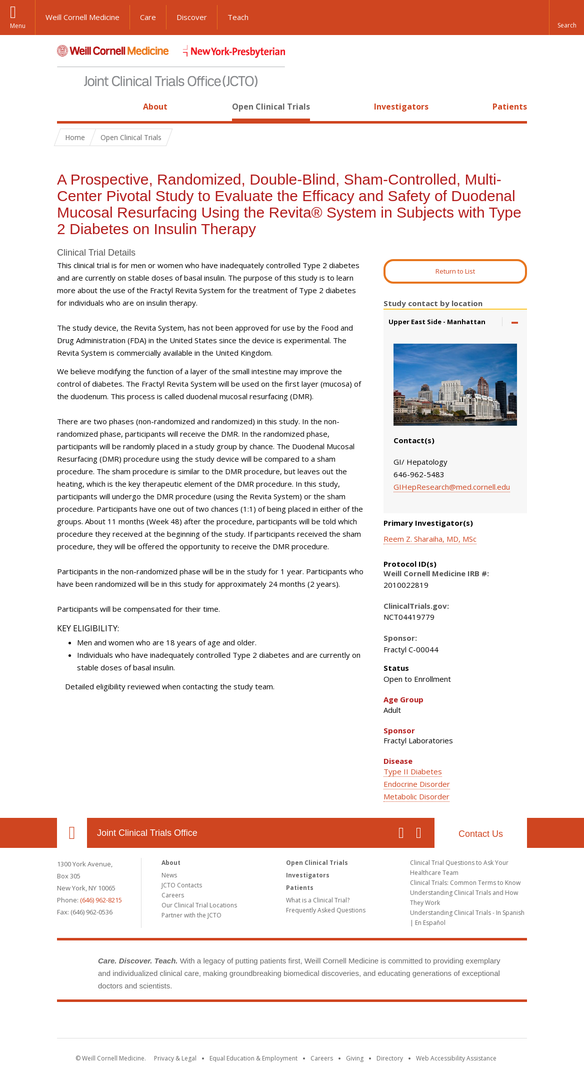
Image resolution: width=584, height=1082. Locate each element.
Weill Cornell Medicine (83, 17)
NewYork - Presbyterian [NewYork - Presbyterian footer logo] (376, 1022)
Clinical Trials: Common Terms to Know (465, 882)
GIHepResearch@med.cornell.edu (452, 487)
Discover (191, 17)
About (155, 106)
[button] (566, 17)
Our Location (72, 833)
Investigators (401, 106)
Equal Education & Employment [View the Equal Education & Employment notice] (254, 1058)
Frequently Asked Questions (326, 910)
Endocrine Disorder (417, 784)
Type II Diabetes (413, 771)
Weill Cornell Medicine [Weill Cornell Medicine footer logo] (219, 1022)
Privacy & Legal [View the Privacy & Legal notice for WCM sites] (175, 1058)
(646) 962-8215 (101, 899)
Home (68, 107)
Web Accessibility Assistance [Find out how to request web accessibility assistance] (456, 1058)
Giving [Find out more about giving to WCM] (355, 1058)
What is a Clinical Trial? (318, 900)
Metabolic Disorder (417, 796)
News (169, 875)
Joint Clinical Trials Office (147, 833)
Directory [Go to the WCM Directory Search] (389, 1058)
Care (148, 17)
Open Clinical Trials (271, 106)
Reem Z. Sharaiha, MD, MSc (430, 539)
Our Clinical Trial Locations (199, 905)
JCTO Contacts (182, 885)
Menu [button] (18, 26)
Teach (238, 17)
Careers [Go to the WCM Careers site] (321, 1058)
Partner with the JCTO (192, 915)
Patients (509, 106)
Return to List (455, 271)
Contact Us (480, 834)
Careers (173, 895)
